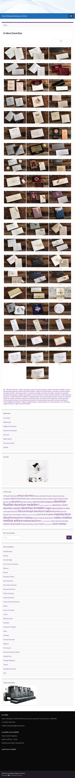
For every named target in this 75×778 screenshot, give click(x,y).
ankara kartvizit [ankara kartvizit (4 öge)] (18, 498)
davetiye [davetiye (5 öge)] (16, 501)
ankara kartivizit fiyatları (27, 391)
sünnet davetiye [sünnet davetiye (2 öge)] (45, 521)
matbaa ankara (32, 402)
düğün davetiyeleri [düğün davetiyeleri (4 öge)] (54, 508)
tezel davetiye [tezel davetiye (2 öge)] (48, 524)
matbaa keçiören (43, 402)
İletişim (5, 447)
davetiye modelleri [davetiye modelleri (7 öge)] (26, 504)
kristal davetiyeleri (61, 400)
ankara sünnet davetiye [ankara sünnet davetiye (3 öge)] (34, 499)
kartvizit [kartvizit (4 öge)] (56, 511)
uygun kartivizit (8, 404)
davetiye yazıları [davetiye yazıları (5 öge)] (12, 508)
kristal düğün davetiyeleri (12, 402)
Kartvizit (6, 435)
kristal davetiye (63, 398)
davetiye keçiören (21, 393)
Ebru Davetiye (8, 581)
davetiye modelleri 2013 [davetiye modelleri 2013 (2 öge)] (45, 505)
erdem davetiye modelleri (19, 397)
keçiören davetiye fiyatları (12, 398)
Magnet (6, 644)
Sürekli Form (7, 656)
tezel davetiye (55, 402)
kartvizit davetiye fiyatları (49, 397)
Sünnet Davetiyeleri (10, 430)
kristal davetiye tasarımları (45, 400)
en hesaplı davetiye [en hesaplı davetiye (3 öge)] (10, 511)
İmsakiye (6, 623)
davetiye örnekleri (48, 393)
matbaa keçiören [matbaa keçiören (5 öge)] (32, 520)
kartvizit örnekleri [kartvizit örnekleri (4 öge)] (45, 514)
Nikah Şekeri (7, 439)
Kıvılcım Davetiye (9, 639)
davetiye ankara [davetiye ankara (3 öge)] (27, 502)
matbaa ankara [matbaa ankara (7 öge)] (13, 520)
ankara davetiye (24, 389)
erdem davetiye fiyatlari (52, 395)
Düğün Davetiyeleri (9, 426)
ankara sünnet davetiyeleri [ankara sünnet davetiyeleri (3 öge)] (52, 499)
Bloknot (6, 568)
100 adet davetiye (12, 389)
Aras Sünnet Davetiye (10, 564)
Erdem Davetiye (12, 33)
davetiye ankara (64, 391)
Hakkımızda (7, 422)
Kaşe (5, 631)
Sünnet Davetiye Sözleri (11, 652)
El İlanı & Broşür (8, 593)
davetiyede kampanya (10, 395)
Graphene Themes (16, 775)
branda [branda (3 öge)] (65, 499)
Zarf (4, 673)
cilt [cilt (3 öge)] (10, 502)
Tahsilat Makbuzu (9, 660)
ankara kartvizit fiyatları (44, 391)
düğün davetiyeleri (25, 395)
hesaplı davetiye (33, 397)
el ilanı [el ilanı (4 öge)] (67, 508)
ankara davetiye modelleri (56, 389)
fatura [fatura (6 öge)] (21, 511)
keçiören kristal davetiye (30, 398)
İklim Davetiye (8, 618)
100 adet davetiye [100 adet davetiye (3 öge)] (10, 496)
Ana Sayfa (6, 418)
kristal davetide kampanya (48, 398)
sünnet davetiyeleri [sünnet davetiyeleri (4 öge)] (12, 524)
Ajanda (5, 556)
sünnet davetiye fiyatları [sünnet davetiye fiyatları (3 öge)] (59, 521)
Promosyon (7, 648)
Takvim (5, 665)
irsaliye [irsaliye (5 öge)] (47, 511)
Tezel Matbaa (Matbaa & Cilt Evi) (14, 16)
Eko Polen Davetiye (10, 585)
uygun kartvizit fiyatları (22, 404)
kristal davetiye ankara (11, 400)
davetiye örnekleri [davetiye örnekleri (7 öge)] (33, 508)
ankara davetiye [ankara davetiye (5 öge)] (25, 495)
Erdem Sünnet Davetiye (11, 602)
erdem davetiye (37, 395)
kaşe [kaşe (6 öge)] (57, 514)
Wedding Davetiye (9, 669)
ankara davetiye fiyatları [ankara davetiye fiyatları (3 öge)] (43, 496)
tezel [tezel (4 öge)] (41, 524)
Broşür (5, 572)
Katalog (6, 635)
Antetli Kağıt (7, 560)
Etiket (5, 606)
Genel (5, 614)
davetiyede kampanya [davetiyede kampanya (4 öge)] (43, 501)
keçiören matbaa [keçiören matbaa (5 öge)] (23, 517)
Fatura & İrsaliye (8, 610)
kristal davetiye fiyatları (28, 400)
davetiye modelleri (35, 393)
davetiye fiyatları (9, 393)
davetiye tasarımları (62, 393)
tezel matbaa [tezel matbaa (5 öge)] (59, 523)
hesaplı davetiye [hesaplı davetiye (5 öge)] (34, 511)
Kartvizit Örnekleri (9, 627)
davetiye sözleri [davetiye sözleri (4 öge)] (60, 505)
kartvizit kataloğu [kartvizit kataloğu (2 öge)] (32, 514)
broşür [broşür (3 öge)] (5, 502)
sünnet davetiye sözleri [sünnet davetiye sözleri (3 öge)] (30, 524)
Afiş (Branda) (7, 551)
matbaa (24, 402)
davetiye (56, 391)
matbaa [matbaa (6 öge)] (67, 517)
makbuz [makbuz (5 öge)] (58, 517)
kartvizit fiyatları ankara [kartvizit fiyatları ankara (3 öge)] (18, 515)
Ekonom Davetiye (9, 589)
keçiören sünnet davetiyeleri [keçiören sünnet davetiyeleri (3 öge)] (43, 518)
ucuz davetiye (65, 402)
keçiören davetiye (64, 397)
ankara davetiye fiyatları (38, 389)
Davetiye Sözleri (8, 443)
